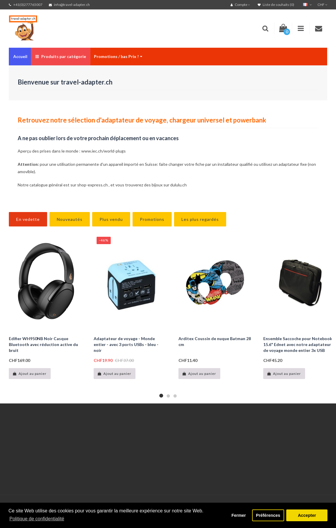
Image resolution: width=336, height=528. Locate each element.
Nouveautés (69, 219)
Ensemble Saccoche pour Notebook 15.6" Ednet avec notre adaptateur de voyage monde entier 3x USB (297, 344)
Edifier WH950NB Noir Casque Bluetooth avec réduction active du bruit (43, 344)
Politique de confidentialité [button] (36, 518)
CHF (322, 4)
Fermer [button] (238, 515)
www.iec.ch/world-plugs (103, 150)
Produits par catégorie (60, 56)
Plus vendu (111, 219)
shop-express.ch (92, 184)
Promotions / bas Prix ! (118, 56)
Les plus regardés (200, 219)
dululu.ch (178, 184)
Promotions (152, 219)
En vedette (28, 219)
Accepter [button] (307, 515)
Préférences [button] (268, 515)
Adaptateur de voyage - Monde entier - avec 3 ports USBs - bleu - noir (126, 344)
